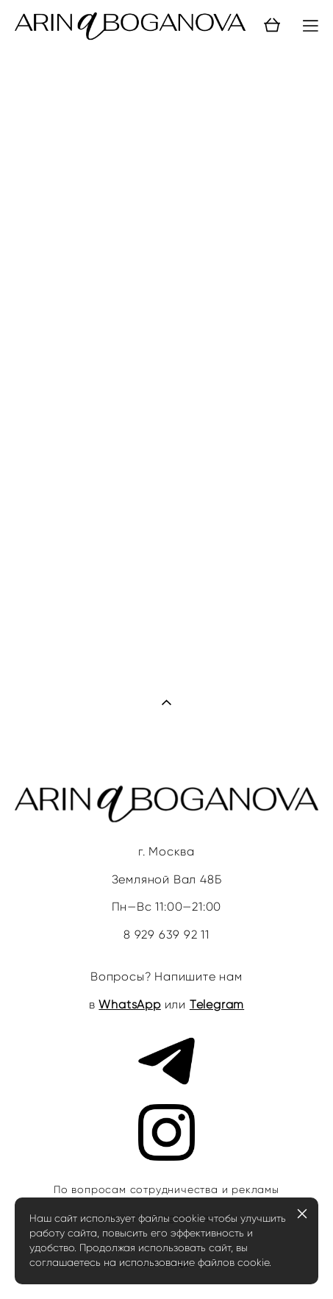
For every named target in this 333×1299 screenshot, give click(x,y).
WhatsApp (129, 1004)
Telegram (217, 1004)
